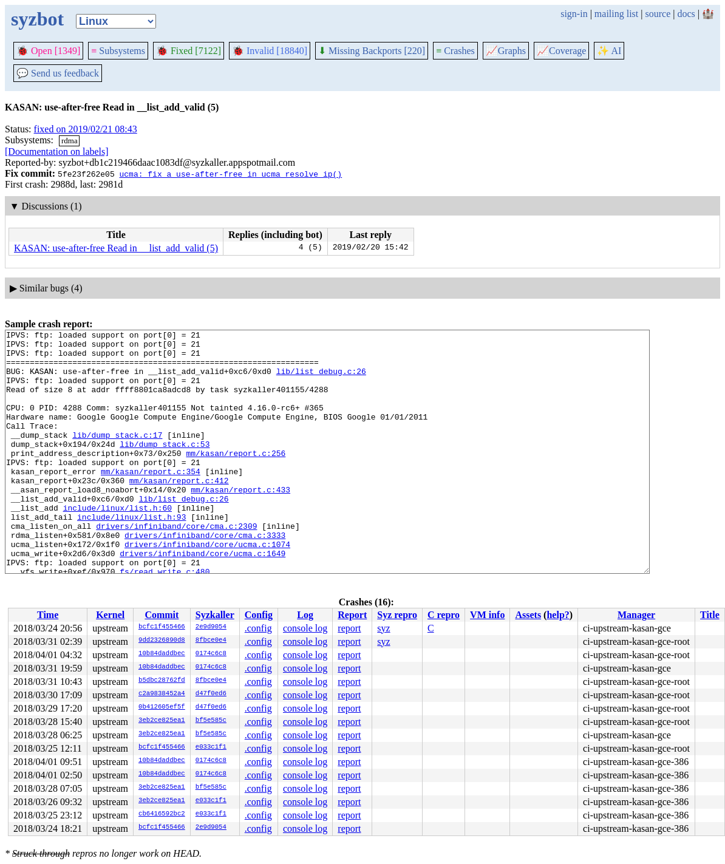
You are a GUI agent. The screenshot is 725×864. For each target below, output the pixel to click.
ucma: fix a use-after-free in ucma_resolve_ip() (230, 173)
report (349, 628)
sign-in (573, 14)
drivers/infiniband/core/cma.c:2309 (176, 565)
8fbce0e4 (211, 640)
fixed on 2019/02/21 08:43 (85, 129)
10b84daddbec (161, 654)
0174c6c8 (211, 654)
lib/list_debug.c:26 (321, 380)
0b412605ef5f (161, 707)
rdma (69, 140)
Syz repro (397, 615)
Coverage (561, 51)
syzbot (37, 19)
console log (305, 628)
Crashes (455, 51)
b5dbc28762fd (161, 680)
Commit (162, 615)
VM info (487, 615)
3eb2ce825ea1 (161, 720)
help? (557, 615)
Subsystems (118, 51)
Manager (636, 615)
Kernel (110, 615)
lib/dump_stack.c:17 (117, 456)
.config (258, 628)
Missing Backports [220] (371, 51)
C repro (443, 615)
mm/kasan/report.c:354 (150, 500)
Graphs (506, 51)
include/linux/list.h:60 (117, 544)
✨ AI (609, 51)
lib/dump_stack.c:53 (164, 467)
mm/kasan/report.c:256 (235, 478)
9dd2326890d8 (161, 640)
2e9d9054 (211, 627)
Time (47, 615)
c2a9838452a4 (161, 694)
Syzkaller (215, 615)
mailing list (616, 14)
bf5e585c (211, 720)
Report (352, 615)
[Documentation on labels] (57, 151)
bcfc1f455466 (161, 627)
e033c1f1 (211, 747)
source (658, 14)
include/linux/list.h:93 (131, 554)
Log (305, 615)
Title (710, 615)
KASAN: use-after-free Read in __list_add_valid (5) (116, 248)
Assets (528, 615)
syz (383, 628)
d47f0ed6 (211, 694)
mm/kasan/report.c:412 (179, 511)
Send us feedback (57, 73)
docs (686, 14)
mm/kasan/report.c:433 (240, 522)
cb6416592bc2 (161, 814)
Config (259, 615)
